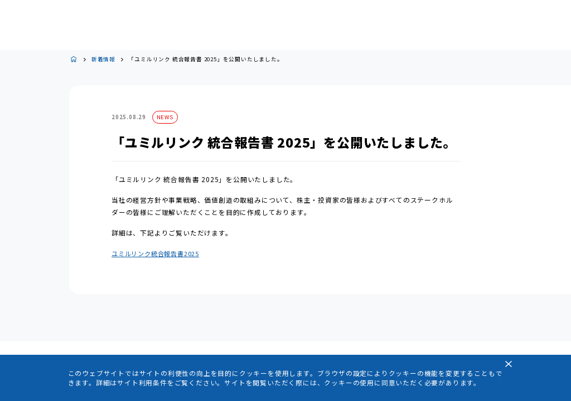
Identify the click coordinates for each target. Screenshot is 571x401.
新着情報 (103, 59)
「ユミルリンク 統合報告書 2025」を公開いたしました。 (205, 59)
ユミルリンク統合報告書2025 (155, 253)
